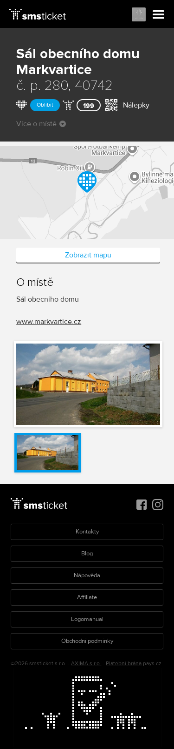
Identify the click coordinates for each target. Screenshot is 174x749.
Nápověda (87, 575)
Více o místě (41, 123)
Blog (87, 553)
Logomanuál (87, 619)
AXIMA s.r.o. (86, 663)
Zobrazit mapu (88, 255)
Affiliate (87, 597)
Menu (159, 15)
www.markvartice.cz (48, 321)
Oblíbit (45, 104)
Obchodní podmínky (87, 641)
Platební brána (124, 663)
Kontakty (87, 531)
